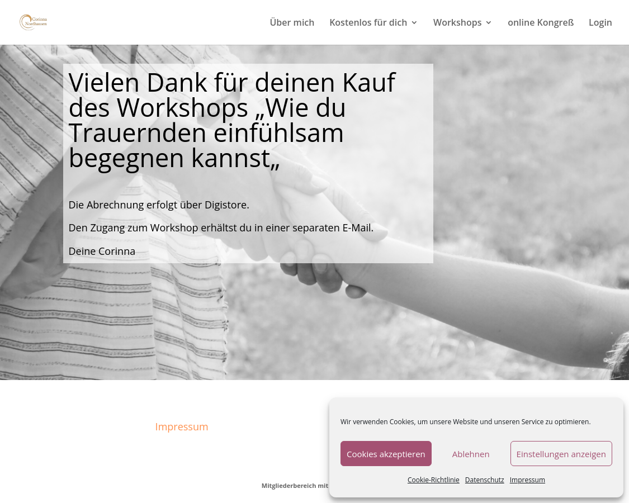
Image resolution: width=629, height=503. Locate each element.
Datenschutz (484, 480)
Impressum (527, 480)
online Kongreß (541, 23)
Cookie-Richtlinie (434, 480)
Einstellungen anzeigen (561, 453)
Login (600, 23)
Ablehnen (471, 453)
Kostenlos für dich (368, 23)
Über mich (291, 23)
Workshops (457, 23)
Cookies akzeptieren (386, 453)
